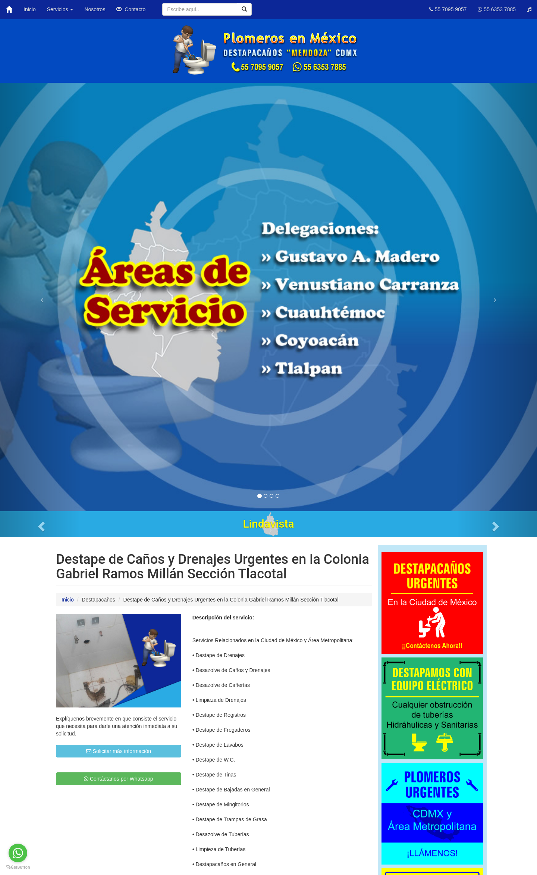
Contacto (130, 9)
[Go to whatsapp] (18, 853)
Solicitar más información (118, 751)
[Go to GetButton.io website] (18, 867)
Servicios (60, 9)
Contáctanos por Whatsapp (118, 779)
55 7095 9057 (448, 9)
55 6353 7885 (497, 9)
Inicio (29, 9)
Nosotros (94, 9)
